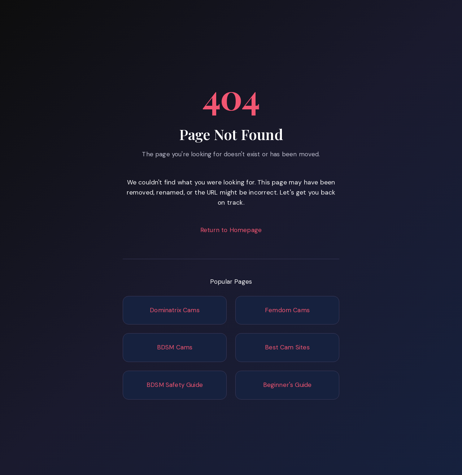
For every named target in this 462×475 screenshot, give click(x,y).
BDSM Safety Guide (175, 385)
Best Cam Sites (287, 347)
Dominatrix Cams (175, 310)
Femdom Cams (287, 310)
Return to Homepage (231, 230)
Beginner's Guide (287, 385)
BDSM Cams (175, 347)
